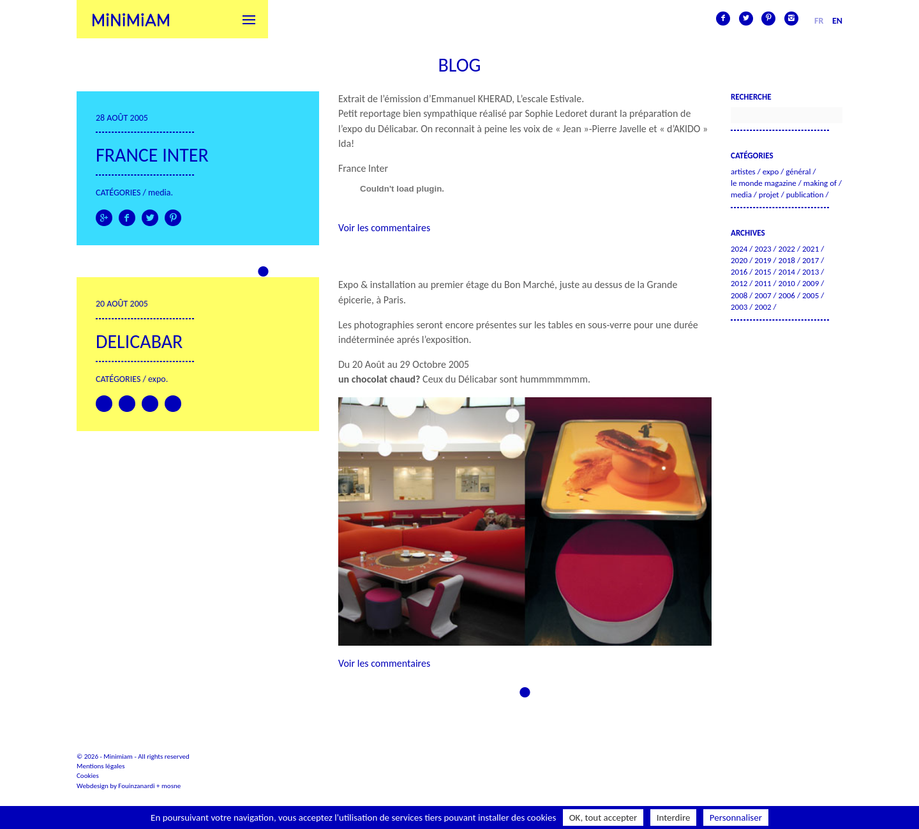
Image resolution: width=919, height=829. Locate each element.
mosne (171, 786)
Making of (820, 183)
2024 (739, 249)
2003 (739, 307)
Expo (157, 379)
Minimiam (131, 19)
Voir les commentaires (384, 228)
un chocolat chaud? (379, 379)
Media (159, 192)
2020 (739, 260)
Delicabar (139, 341)
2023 (762, 249)
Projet (769, 194)
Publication (805, 194)
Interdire (674, 817)
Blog (459, 65)
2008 (739, 295)
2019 (762, 260)
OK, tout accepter (603, 817)
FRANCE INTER (152, 155)
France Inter (363, 168)
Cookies (88, 776)
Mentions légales (101, 766)
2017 (810, 260)
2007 (762, 295)
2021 (810, 249)
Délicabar (396, 129)
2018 (787, 260)
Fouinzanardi (136, 786)
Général (798, 171)
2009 (810, 283)
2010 (787, 283)
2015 (762, 272)
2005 (810, 295)
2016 (739, 272)
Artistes (743, 171)
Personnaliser (736, 817)
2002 (762, 307)
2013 (810, 272)
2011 (762, 283)
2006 (787, 295)
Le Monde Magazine (763, 183)
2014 (787, 272)
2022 (787, 249)
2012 (739, 283)
